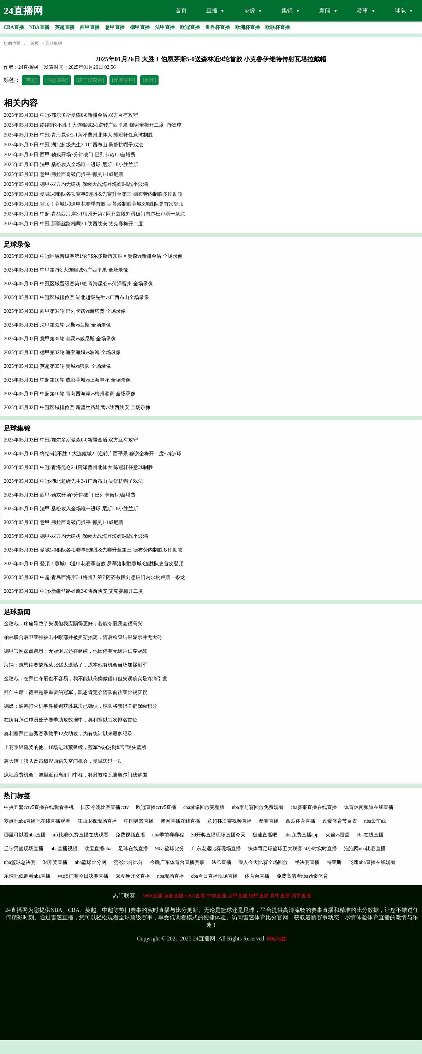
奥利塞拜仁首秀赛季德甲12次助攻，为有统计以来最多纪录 (68, 733)
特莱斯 (334, 862)
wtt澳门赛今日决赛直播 (83, 876)
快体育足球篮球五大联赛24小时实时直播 (292, 848)
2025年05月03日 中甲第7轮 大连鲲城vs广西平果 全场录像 (66, 270)
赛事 (362, 10)
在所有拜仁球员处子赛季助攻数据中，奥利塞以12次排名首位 (70, 720)
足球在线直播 (133, 848)
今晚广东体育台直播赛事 (177, 862)
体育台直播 (257, 876)
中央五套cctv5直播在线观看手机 (39, 807)
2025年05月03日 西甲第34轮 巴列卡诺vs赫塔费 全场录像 (65, 311)
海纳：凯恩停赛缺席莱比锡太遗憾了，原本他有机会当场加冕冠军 (75, 665)
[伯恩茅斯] (56, 80)
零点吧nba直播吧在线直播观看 (37, 821)
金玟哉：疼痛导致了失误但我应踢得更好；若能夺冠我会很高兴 (73, 623)
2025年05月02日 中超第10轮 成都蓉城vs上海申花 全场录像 (67, 380)
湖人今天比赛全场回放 (263, 862)
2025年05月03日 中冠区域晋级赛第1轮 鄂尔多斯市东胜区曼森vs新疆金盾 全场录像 (93, 256)
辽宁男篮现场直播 (23, 848)
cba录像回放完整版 (204, 807)
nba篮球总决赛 (20, 862)
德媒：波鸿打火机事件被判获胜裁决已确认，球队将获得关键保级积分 (80, 706)
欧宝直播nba (97, 848)
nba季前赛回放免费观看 (257, 807)
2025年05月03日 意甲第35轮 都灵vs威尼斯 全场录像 (60, 338)
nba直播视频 (63, 848)
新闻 (325, 10)
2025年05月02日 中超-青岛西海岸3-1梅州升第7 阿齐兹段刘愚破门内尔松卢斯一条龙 (94, 577)
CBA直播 (195, 895)
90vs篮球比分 (169, 848)
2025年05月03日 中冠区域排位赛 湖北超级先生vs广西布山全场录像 (76, 297)
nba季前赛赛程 (168, 834)
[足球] (149, 80)
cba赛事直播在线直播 (314, 807)
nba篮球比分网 (90, 862)
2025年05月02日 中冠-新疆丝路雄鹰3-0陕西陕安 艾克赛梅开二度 (73, 591)
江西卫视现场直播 (97, 821)
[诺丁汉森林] (90, 80)
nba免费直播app (301, 834)
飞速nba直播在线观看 (372, 862)
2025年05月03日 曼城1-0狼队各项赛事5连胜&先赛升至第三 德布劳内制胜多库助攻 (93, 550)
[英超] (30, 80)
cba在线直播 (370, 834)
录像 (249, 10)
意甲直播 (280, 895)
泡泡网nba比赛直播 (365, 848)
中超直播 (216, 895)
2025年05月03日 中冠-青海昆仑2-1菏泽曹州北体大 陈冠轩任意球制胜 (78, 467)
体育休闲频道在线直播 (368, 807)
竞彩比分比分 (128, 862)
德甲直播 (259, 895)
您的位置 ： (15, 43)
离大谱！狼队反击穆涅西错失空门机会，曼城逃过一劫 (63, 761)
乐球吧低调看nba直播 (27, 876)
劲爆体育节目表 (339, 821)
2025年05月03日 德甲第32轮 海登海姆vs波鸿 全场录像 (62, 352)
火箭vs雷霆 (338, 834)
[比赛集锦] (123, 80)
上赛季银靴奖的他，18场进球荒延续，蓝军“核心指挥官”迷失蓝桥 (75, 747)
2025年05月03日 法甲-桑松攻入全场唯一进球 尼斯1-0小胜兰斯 (71, 508)
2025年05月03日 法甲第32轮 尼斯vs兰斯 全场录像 (57, 325)
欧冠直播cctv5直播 (156, 807)
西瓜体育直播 (300, 821)
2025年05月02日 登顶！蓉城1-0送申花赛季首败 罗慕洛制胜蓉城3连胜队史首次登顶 (94, 563)
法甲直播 (238, 895)
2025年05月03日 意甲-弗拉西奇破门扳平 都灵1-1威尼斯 (63, 522)
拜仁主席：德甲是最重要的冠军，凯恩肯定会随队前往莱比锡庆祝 (75, 692)
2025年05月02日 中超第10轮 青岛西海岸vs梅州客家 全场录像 (70, 393)
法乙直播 (221, 862)
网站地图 (277, 939)
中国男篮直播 (139, 821)
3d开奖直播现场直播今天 (218, 834)
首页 (181, 10)
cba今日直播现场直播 (214, 876)
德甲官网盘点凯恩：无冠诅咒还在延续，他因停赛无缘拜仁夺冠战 (75, 651)
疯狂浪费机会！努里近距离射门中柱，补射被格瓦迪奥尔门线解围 (75, 775)
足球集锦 (53, 43)
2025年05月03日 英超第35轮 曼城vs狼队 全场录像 (57, 366)
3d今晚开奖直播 (132, 876)
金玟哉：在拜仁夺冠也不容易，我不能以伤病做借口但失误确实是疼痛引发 (85, 678)
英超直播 (174, 895)
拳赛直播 (269, 821)
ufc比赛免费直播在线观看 (80, 834)
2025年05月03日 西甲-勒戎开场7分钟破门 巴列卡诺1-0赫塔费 (70, 495)
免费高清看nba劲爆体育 (302, 876)
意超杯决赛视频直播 (229, 821)
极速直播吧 (264, 834)
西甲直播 (301, 895)
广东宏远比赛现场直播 (216, 848)
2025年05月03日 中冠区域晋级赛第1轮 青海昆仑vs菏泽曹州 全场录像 (78, 283)
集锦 (287, 10)
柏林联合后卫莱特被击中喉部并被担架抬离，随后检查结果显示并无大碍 (83, 637)
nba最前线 (375, 821)
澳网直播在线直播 (180, 821)
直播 (212, 10)
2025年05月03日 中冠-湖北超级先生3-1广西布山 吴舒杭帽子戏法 (73, 481)
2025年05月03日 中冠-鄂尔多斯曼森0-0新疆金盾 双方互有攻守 (71, 440)
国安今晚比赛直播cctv (105, 807)
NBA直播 (152, 895)
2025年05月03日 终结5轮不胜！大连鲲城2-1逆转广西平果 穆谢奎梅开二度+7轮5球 (93, 453)
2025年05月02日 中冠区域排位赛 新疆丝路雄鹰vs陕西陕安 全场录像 (77, 407)
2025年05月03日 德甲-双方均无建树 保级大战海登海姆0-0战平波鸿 (76, 536)
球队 (400, 10)
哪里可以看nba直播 (25, 834)
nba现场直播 (170, 876)
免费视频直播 (130, 834)
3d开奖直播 (55, 862)
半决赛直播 (307, 862)
